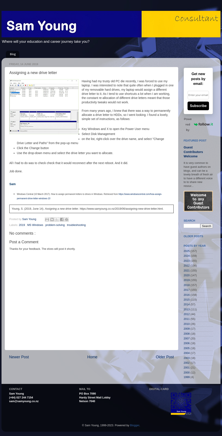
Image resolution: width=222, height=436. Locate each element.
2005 (187, 348)
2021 (187, 270)
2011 (187, 319)
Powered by (198, 124)
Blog (13, 54)
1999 (187, 377)
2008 (187, 333)
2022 (187, 265)
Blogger (134, 425)
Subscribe (198, 106)
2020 (187, 275)
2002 (187, 362)
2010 (187, 324)
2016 (187, 294)
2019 (22, 225)
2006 (187, 343)
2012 (187, 314)
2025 (187, 251)
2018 (187, 285)
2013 (187, 309)
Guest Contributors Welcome (193, 152)
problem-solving (55, 225)
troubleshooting (76, 225)
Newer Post (19, 357)
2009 (187, 328)
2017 (187, 289)
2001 (187, 367)
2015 (187, 299)
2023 (187, 260)
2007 (187, 338)
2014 (187, 304)
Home (92, 357)
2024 (187, 255)
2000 (187, 372)
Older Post (165, 357)
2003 (187, 358)
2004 (187, 353)
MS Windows (35, 225)
